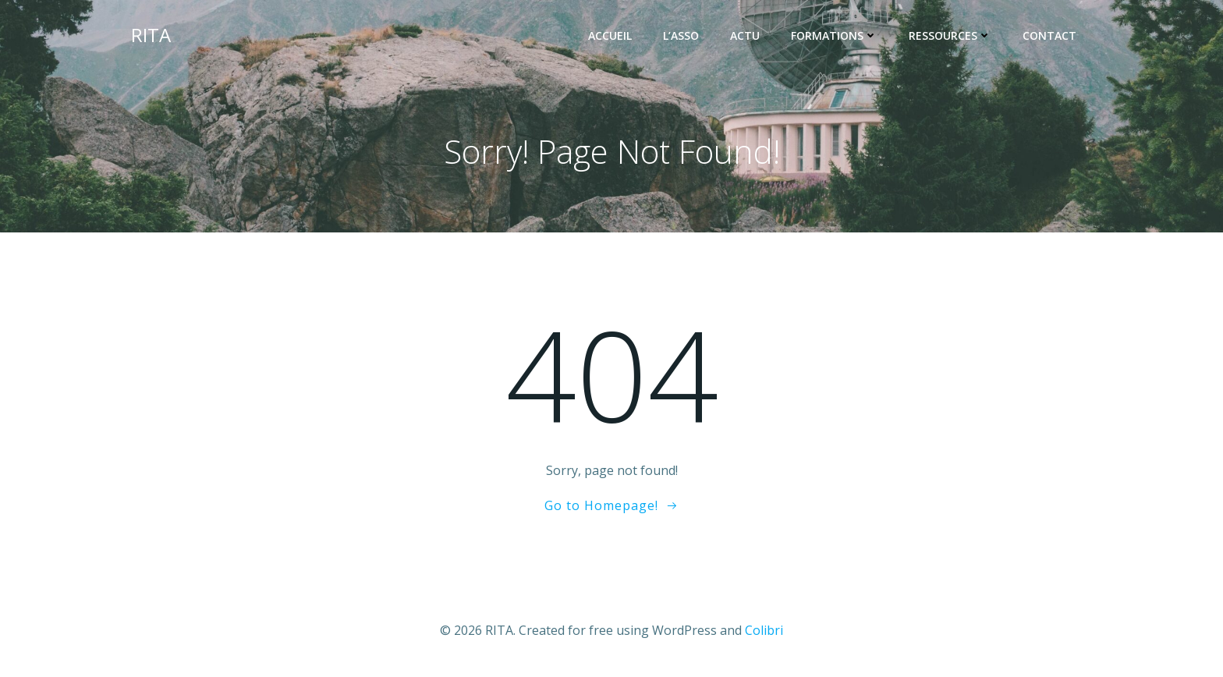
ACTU (745, 35)
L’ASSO (681, 35)
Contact (1049, 35)
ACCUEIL (610, 35)
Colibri (764, 630)
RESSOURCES (950, 35)
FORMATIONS (834, 35)
